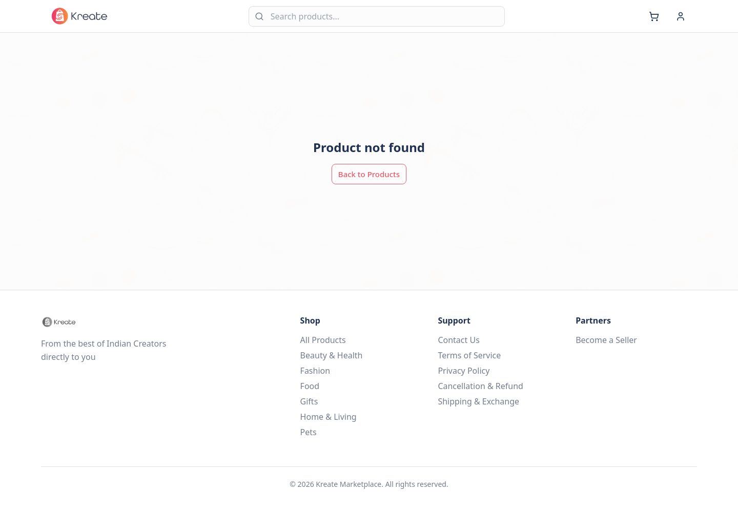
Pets (308, 432)
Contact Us (458, 340)
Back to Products (369, 174)
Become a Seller (606, 340)
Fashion (315, 370)
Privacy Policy (463, 370)
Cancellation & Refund (480, 386)
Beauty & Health (331, 355)
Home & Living (328, 416)
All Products (323, 340)
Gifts (309, 401)
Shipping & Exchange (478, 401)
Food (310, 386)
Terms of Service (469, 355)
